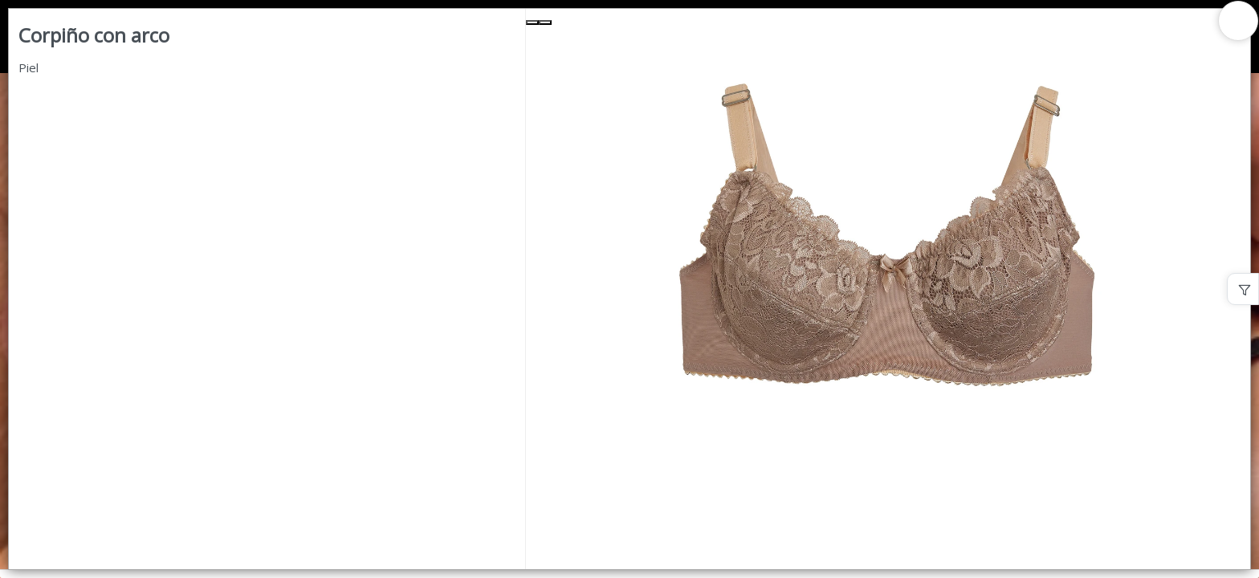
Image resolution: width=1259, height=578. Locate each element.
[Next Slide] (545, 22)
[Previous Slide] (532, 22)
